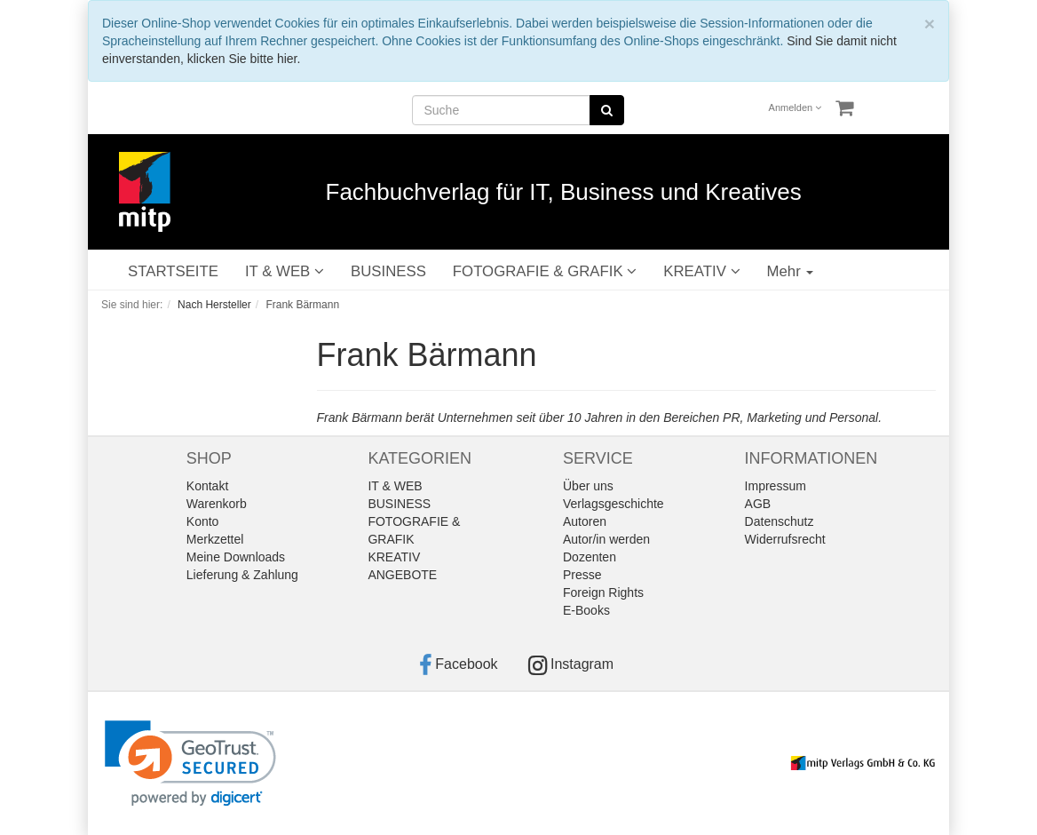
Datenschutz (779, 521)
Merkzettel (215, 539)
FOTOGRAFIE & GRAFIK (545, 271)
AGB (758, 504)
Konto (202, 521)
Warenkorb (216, 504)
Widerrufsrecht (785, 539)
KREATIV (701, 271)
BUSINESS (388, 271)
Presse (582, 575)
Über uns (588, 486)
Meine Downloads (235, 557)
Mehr (790, 271)
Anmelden (795, 107)
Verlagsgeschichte (613, 504)
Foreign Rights (603, 592)
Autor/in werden (606, 539)
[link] (190, 763)
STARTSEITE (173, 271)
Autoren (584, 521)
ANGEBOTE (402, 575)
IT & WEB (284, 271)
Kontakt (207, 486)
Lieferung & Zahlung (242, 575)
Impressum (775, 486)
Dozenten (589, 557)
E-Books (586, 610)
